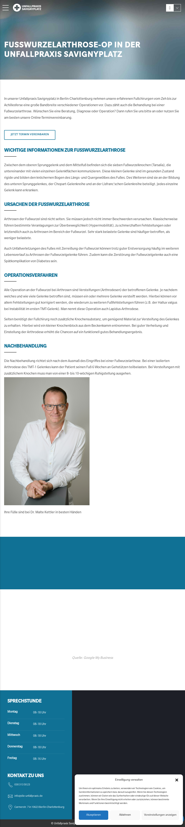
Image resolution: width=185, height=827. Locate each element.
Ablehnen (125, 815)
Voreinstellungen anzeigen (160, 815)
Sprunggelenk (47, 165)
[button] (177, 780)
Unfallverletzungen (26, 249)
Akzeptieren (93, 815)
